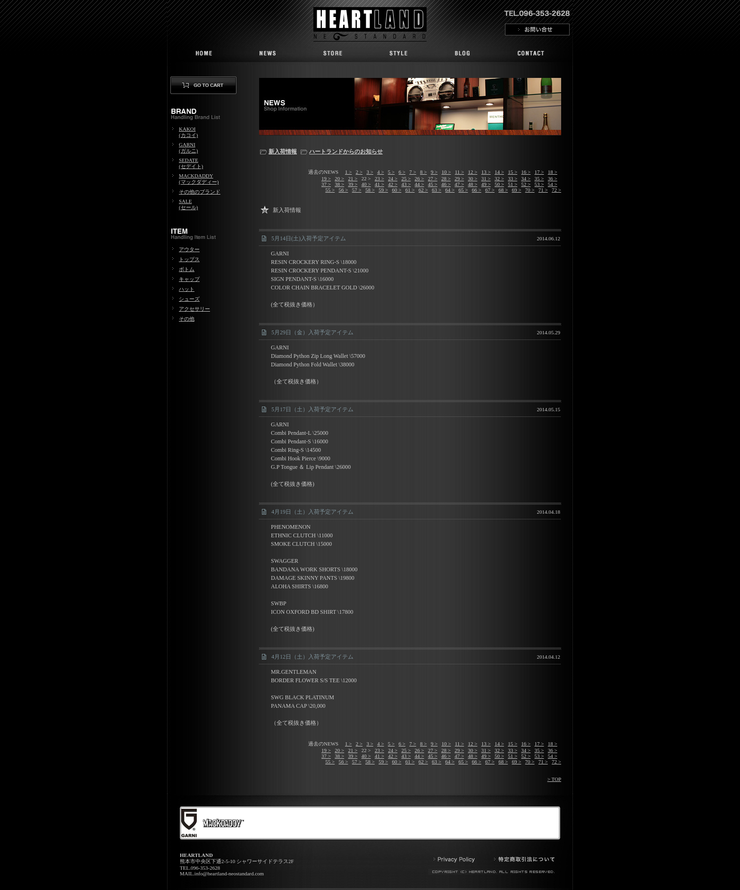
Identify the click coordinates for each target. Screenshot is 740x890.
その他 (186, 319)
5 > (391, 172)
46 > (446, 184)
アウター (189, 249)
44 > (419, 184)
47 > (459, 184)
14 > (499, 172)
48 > (472, 184)
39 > (353, 184)
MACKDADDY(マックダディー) (199, 179)
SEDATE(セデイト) (191, 163)
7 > (412, 172)
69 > (516, 190)
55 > (330, 190)
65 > (463, 190)
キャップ (189, 279)
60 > (396, 190)
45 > (432, 184)
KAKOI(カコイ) (188, 132)
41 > (379, 184)
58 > (370, 190)
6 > (402, 172)
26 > (419, 178)
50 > (499, 184)
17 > (539, 172)
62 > (423, 190)
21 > (353, 178)
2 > (359, 172)
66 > (476, 190)
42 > (392, 184)
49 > (486, 184)
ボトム (186, 269)
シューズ (189, 299)
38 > (339, 184)
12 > (472, 172)
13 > (486, 172)
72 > (556, 190)
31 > (486, 178)
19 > (326, 178)
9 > (434, 172)
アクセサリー (194, 309)
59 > (383, 190)
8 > (423, 172)
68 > (503, 190)
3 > (369, 172)
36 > (552, 178)
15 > (512, 172)
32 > (499, 178)
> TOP (554, 779)
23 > (379, 178)
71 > (543, 190)
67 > (490, 190)
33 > (512, 178)
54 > (552, 184)
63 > (436, 190)
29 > (459, 178)
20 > (339, 178)
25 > (406, 178)
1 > (348, 172)
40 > (366, 184)
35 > (539, 178)
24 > (392, 178)
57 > (357, 190)
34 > (525, 178)
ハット (186, 289)
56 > (343, 190)
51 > (512, 184)
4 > (380, 172)
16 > (525, 172)
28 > (446, 178)
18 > (552, 172)
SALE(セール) (188, 204)
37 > (326, 184)
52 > (525, 184)
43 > (406, 184)
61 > (410, 190)
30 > (472, 178)
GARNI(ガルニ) (188, 147)
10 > (446, 172)
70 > (530, 190)
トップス (189, 259)
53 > (539, 184)
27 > (432, 178)
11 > (459, 172)
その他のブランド (199, 192)
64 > (449, 190)
